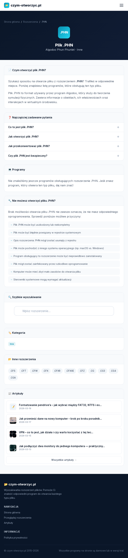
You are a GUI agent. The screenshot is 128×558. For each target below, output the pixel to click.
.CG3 (102, 371)
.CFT (23, 371)
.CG (92, 371)
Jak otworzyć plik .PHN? (64, 136)
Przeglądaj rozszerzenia (17, 517)
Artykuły (8, 522)
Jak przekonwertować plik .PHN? (64, 146)
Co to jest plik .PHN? (64, 127)
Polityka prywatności (15, 537)
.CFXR (57, 371)
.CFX (46, 371)
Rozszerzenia (30, 21)
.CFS (12, 371)
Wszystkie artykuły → (64, 459)
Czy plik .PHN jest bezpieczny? (64, 156)
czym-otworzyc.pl (22, 5)
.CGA (13, 377)
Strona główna (12, 21)
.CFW (35, 371)
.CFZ (82, 371)
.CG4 (113, 371)
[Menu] (121, 5)
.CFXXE (70, 371)
